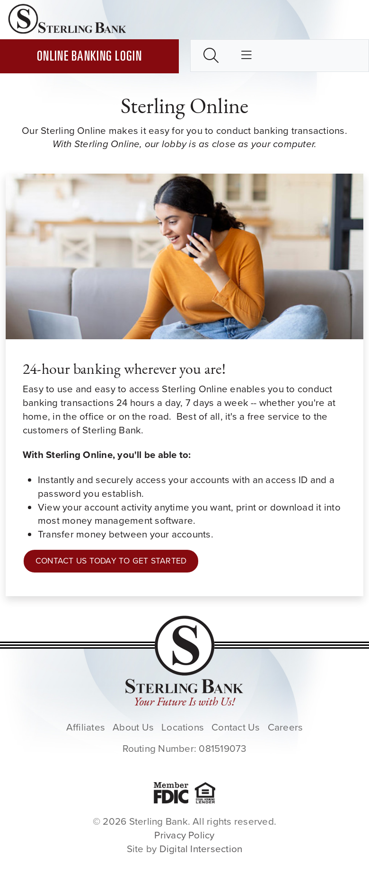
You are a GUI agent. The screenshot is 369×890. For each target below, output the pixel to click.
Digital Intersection (201, 849)
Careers (285, 727)
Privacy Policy (184, 835)
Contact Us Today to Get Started (110, 561)
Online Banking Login (89, 57)
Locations (182, 727)
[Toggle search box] (211, 55)
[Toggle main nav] (246, 56)
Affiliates (85, 727)
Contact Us (235, 727)
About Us (133, 727)
